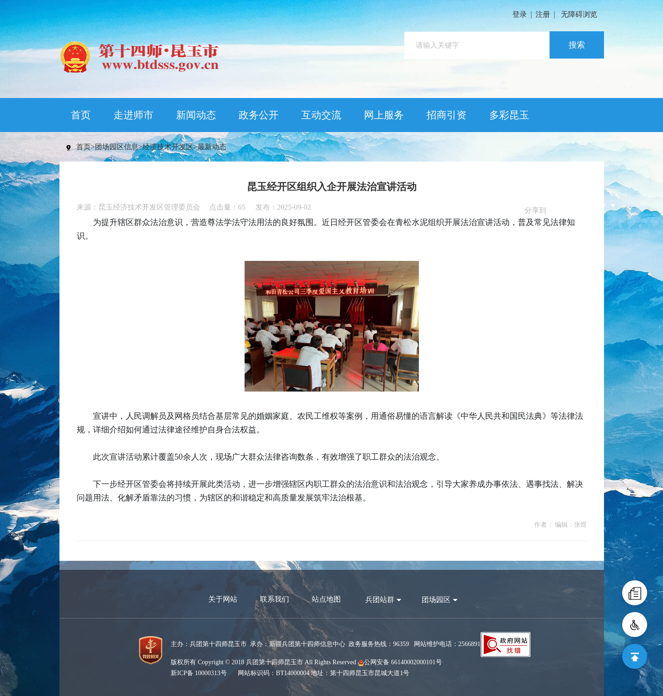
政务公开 (259, 115)
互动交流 (321, 115)
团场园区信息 (116, 147)
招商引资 (447, 115)
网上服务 (384, 115)
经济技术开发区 (167, 147)
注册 (542, 14)
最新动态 (211, 147)
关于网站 (222, 599)
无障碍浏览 (579, 14)
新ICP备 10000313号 (198, 673)
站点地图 (326, 599)
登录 (519, 14)
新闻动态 (196, 115)
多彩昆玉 (509, 115)
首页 (81, 115)
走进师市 (133, 115)
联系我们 (274, 599)
